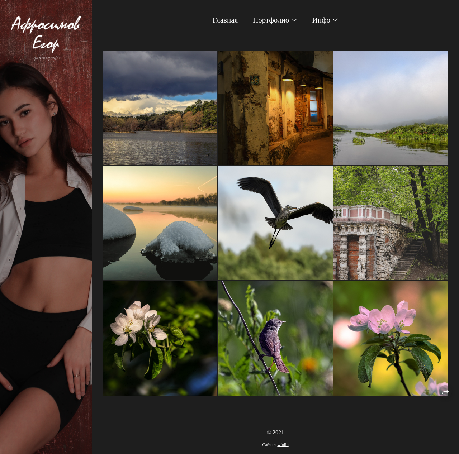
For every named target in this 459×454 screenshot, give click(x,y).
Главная (225, 20)
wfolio (282, 444)
